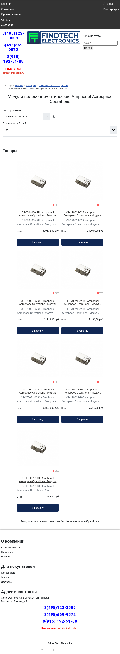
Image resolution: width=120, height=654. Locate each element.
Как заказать (8, 572)
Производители (11, 14)
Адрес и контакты (11, 547)
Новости (5, 556)
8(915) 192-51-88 (13, 59)
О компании (8, 9)
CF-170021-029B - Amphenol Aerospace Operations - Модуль (82, 302)
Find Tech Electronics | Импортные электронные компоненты (60, 650)
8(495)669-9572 (13, 47)
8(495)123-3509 (13, 35)
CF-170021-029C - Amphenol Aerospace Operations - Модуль (37, 391)
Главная (6, 3)
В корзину (37, 242)
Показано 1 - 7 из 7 (14, 123)
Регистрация (111, 9)
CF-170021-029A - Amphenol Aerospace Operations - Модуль (37, 302)
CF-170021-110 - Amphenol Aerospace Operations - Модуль (37, 480)
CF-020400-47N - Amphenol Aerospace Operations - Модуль (37, 214)
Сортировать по (12, 110)
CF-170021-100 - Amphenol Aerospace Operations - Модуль (82, 391)
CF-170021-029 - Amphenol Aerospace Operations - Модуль (82, 214)
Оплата (5, 19)
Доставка (7, 24)
